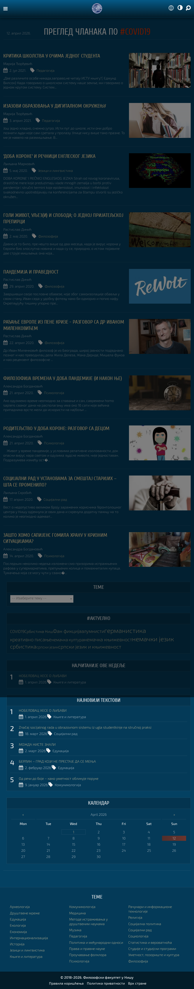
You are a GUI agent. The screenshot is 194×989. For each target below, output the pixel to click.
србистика (23, 646)
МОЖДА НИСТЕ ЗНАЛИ (37, 744)
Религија (135, 917)
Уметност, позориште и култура (153, 955)
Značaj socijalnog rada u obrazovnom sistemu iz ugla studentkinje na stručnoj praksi (85, 727)
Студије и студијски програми (152, 948)
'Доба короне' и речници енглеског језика (49, 156)
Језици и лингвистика (55, 170)
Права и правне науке (87, 948)
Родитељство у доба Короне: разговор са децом (56, 428)
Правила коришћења (66, 983)
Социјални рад (55, 499)
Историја (17, 944)
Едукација (61, 751)
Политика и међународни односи (96, 942)
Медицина (77, 913)
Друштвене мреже (25, 913)
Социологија (138, 936)
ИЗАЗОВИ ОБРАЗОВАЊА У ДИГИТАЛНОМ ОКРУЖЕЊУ (54, 106)
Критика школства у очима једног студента (51, 56)
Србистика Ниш (39, 631)
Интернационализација (29, 938)
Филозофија (48, 236)
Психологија (54, 393)
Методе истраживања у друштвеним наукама (88, 921)
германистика (125, 630)
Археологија (20, 906)
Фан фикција (67, 631)
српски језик (47, 647)
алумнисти (92, 631)
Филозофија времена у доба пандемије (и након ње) (62, 378)
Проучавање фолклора (87, 955)
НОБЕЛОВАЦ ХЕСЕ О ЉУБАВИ (43, 676)
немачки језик (153, 639)
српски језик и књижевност (89, 647)
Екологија (18, 925)
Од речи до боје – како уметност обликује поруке (58, 778)
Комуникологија (68, 785)
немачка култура (67, 639)
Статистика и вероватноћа (150, 942)
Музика (75, 930)
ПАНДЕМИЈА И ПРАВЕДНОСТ (30, 272)
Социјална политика (144, 924)
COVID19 (17, 631)
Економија (18, 932)
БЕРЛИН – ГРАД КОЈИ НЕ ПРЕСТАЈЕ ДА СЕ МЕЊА (57, 761)
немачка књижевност (108, 639)
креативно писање (30, 639)
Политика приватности (106, 983)
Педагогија (46, 70)
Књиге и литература (69, 682)
